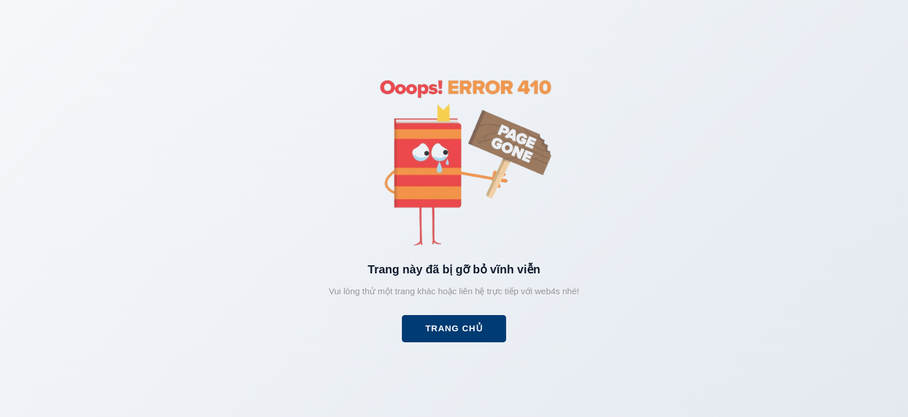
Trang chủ (453, 328)
